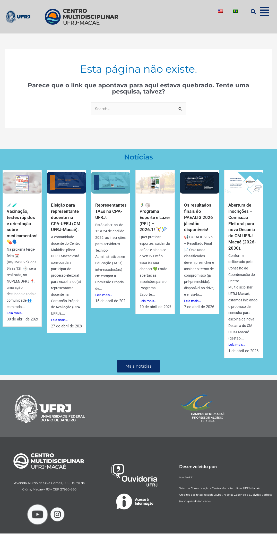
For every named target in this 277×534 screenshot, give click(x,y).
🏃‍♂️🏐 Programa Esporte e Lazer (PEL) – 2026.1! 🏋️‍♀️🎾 (153, 217)
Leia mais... (15, 313)
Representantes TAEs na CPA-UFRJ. (111, 211)
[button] (264, 11)
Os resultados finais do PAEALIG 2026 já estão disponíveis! (199, 217)
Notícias (139, 157)
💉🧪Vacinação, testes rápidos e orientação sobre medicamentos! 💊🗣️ (23, 223)
